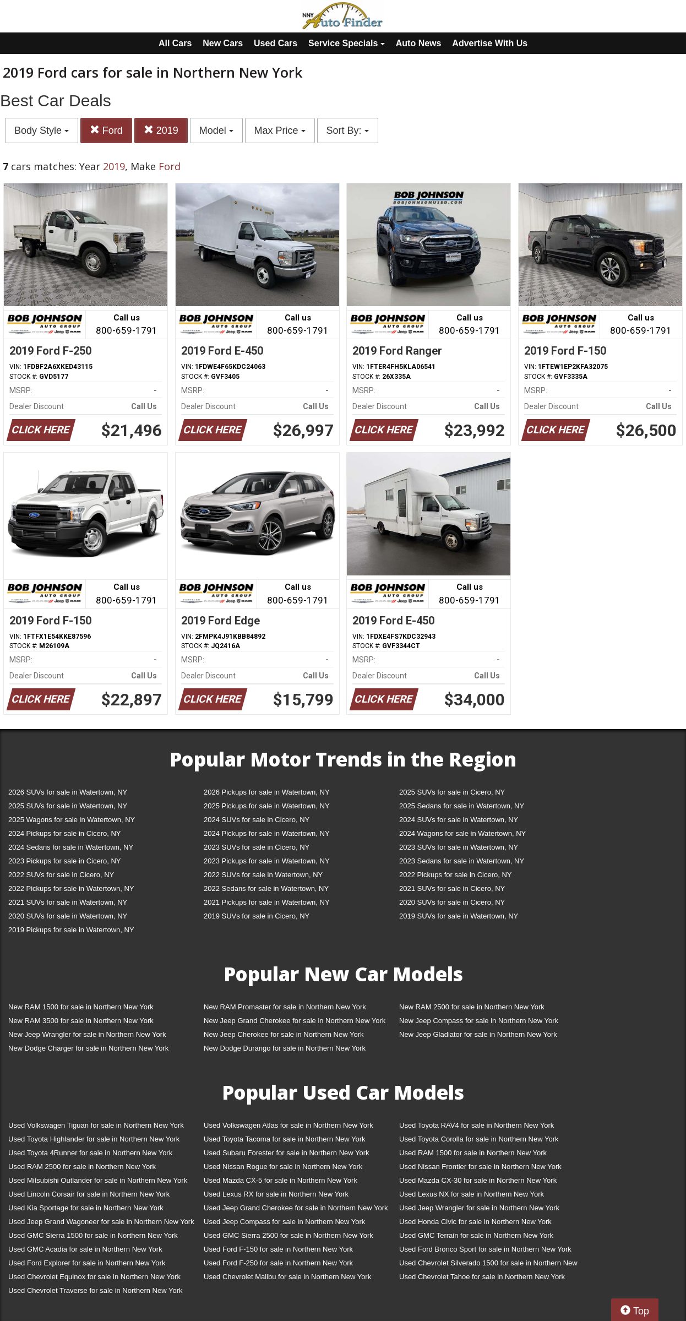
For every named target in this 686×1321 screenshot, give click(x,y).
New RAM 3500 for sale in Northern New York (81, 1020)
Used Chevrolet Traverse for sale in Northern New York (95, 1290)
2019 (161, 130)
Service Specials (346, 43)
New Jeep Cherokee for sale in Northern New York (283, 1034)
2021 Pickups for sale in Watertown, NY (267, 902)
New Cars (223, 43)
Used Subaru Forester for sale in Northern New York (286, 1153)
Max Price (280, 130)
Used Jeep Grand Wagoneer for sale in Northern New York (101, 1221)
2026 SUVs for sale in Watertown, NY (67, 792)
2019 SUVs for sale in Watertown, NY (458, 916)
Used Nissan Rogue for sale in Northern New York (283, 1166)
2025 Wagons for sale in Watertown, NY (71, 820)
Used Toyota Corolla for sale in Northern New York (479, 1139)
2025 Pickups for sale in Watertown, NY (267, 806)
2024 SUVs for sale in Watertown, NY (458, 820)
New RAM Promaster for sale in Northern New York (285, 1007)
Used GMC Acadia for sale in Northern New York (85, 1249)
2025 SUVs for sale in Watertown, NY (67, 806)
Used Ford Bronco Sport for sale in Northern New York (485, 1249)
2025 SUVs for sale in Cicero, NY (452, 792)
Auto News (419, 43)
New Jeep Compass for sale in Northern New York (478, 1020)
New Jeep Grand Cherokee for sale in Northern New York (294, 1020)
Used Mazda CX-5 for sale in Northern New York (280, 1180)
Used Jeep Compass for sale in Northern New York (284, 1221)
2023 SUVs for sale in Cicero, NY (256, 847)
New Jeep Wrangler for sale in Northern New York (87, 1034)
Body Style (41, 130)
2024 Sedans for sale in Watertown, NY (70, 847)
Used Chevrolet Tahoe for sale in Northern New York (482, 1277)
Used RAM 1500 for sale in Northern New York (473, 1153)
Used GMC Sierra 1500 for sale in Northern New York (93, 1235)
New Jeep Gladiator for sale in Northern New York (478, 1034)
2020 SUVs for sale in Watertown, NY (67, 916)
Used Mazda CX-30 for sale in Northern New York (478, 1180)
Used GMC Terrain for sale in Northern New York (476, 1235)
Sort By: (347, 130)
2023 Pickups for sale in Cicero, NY (64, 861)
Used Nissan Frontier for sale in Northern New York (480, 1166)
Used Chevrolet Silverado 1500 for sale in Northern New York (488, 1265)
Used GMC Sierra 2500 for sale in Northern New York (288, 1235)
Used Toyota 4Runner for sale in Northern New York (90, 1153)
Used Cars (275, 43)
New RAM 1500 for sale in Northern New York (81, 1007)
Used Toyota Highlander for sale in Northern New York (93, 1139)
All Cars (175, 43)
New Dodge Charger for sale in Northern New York (88, 1048)
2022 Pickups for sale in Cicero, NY (455, 875)
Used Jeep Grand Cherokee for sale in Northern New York (296, 1208)
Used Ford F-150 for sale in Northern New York (278, 1249)
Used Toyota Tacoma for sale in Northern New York (285, 1139)
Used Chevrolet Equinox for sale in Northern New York (94, 1277)
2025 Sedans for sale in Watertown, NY (461, 806)
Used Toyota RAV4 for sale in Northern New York (476, 1125)
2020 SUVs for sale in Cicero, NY (452, 902)
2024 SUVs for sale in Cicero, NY (256, 820)
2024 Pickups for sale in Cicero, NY (64, 833)
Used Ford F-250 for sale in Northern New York (278, 1263)
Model (216, 130)
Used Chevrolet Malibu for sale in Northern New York (287, 1277)
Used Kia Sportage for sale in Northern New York (86, 1208)
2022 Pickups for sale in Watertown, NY (71, 888)
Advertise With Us (489, 43)
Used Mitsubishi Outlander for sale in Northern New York (97, 1180)
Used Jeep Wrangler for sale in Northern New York (479, 1208)
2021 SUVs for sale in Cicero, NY (452, 888)
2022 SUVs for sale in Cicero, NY (61, 875)
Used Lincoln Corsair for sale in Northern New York (89, 1194)
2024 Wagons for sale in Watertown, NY (462, 833)
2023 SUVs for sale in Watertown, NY (458, 847)
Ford (106, 130)
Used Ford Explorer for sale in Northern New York (86, 1263)
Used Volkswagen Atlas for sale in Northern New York (288, 1125)
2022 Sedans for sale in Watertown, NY (266, 888)
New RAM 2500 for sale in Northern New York (472, 1007)
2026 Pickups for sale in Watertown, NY (267, 792)
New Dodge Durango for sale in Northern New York (285, 1048)
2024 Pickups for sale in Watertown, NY (267, 833)
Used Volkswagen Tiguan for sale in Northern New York (96, 1125)
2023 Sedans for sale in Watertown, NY (461, 861)
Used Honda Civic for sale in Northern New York (475, 1221)
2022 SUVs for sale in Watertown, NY (263, 875)
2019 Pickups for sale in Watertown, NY (71, 930)
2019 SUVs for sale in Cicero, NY (256, 916)
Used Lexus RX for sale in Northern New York (276, 1194)
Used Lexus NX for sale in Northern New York (471, 1194)
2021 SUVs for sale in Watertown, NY (67, 902)
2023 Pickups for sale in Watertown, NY (267, 861)
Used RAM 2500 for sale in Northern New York (82, 1166)
